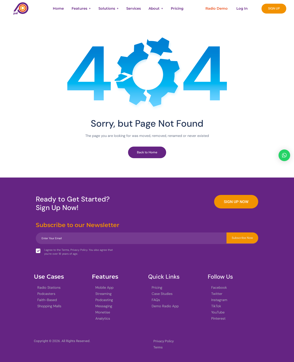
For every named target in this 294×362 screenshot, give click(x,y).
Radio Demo (216, 8)
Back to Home (147, 152)
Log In (242, 8)
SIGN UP (274, 8)
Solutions (106, 8)
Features (79, 8)
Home (58, 8)
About (154, 8)
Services (133, 8)
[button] (284, 155)
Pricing (177, 8)
